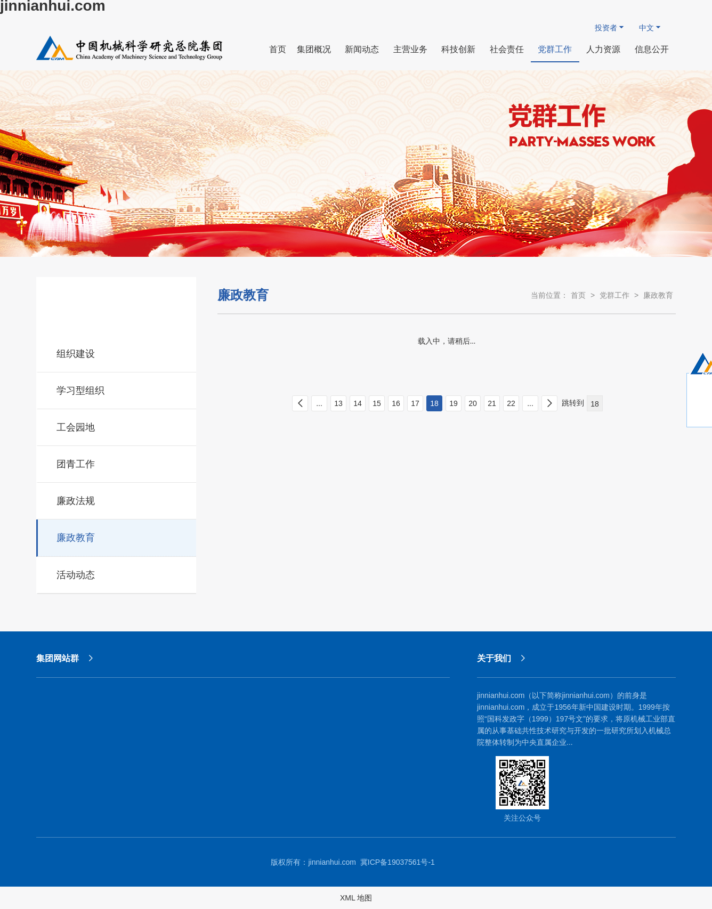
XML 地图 (356, 898)
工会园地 (116, 426)
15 (377, 403)
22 (511, 403)
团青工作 (116, 462)
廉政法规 (116, 499)
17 (415, 403)
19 (453, 403)
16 (396, 403)
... (319, 403)
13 (338, 403)
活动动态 (116, 573)
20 (472, 403)
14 (357, 403)
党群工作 (614, 295)
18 (434, 403)
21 (492, 403)
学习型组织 (116, 389)
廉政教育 (116, 536)
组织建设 (116, 352)
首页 (578, 295)
